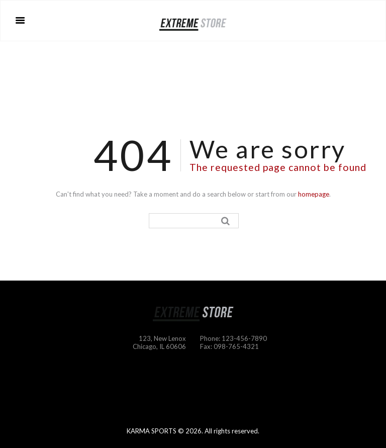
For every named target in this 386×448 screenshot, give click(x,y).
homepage (313, 194)
